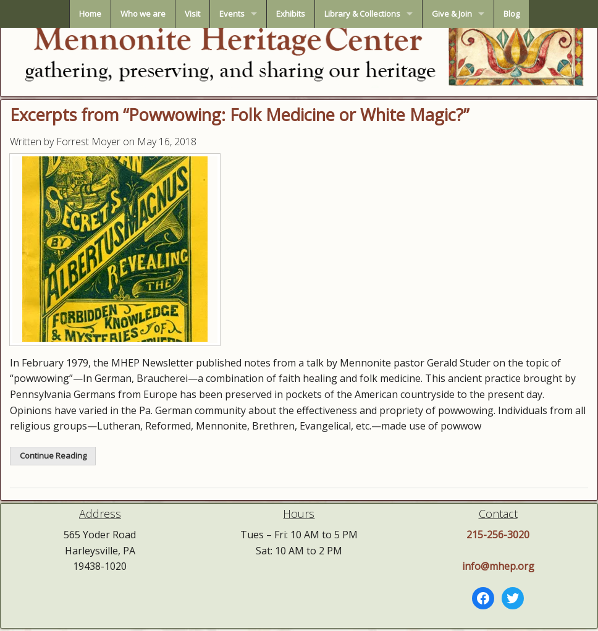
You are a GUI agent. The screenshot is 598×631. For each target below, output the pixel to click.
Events (232, 13)
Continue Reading (53, 455)
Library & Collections (362, 13)
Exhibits (290, 13)
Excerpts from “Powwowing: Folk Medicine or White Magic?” (239, 114)
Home (90, 13)
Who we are (143, 13)
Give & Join (452, 13)
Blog (511, 13)
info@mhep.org (498, 566)
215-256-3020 (497, 534)
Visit (192, 13)
